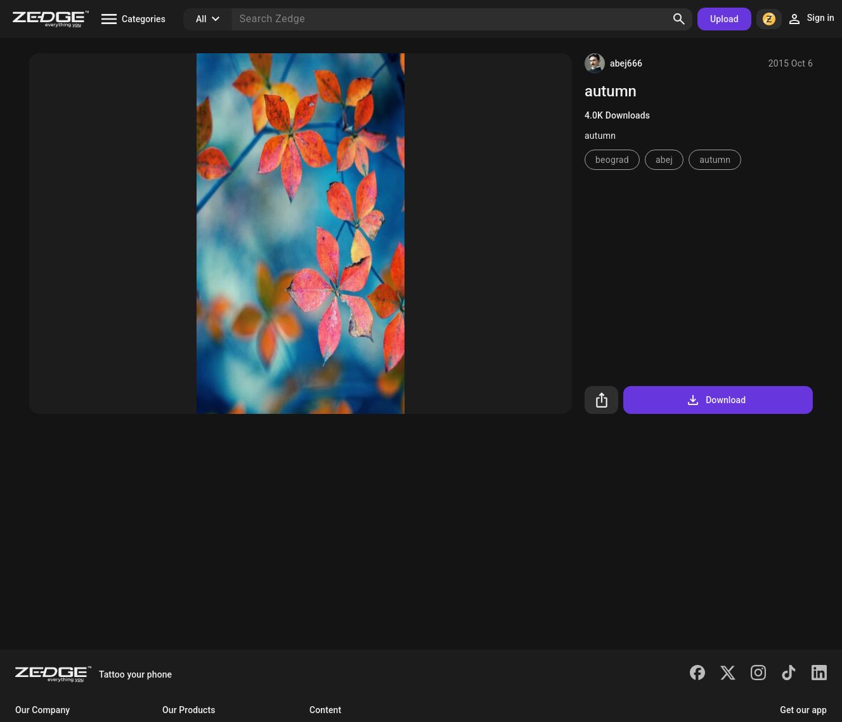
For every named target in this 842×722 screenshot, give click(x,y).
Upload (724, 19)
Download (715, 400)
